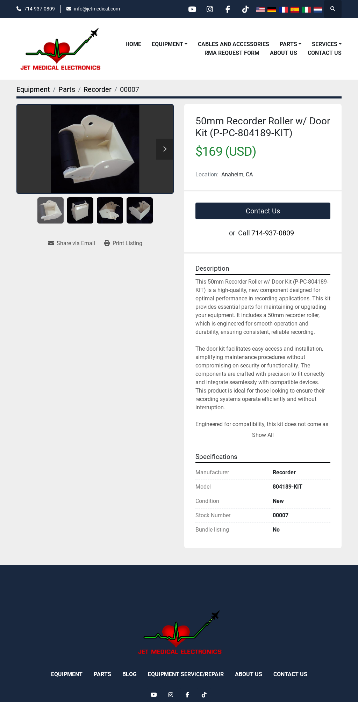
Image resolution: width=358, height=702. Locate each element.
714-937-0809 (39, 9)
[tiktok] (245, 9)
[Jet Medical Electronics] (179, 632)
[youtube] (192, 9)
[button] (169, 44)
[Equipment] (33, 89)
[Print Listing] (123, 243)
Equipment (167, 44)
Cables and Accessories (233, 44)
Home (133, 44)
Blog (129, 674)
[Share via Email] (72, 243)
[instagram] (210, 9)
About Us (283, 53)
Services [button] (324, 44)
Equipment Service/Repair (186, 674)
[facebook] (227, 9)
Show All (263, 435)
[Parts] (66, 89)
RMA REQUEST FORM (232, 53)
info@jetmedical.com (97, 9)
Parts (288, 44)
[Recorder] (98, 89)
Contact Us (325, 53)
